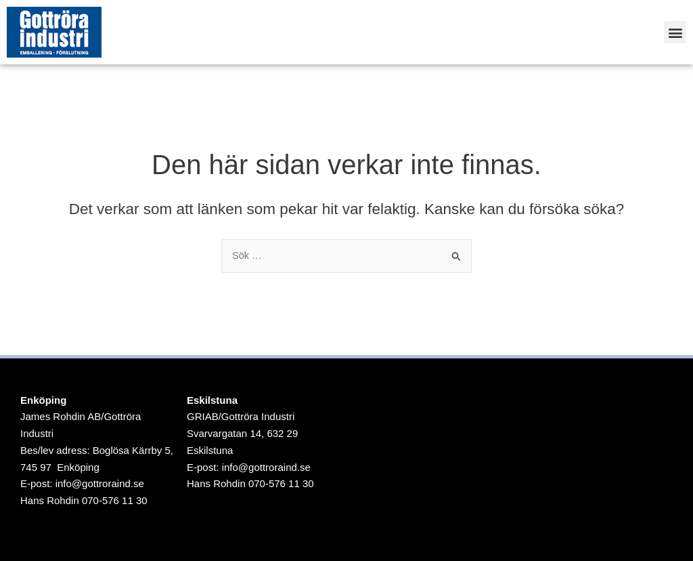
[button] (675, 32)
